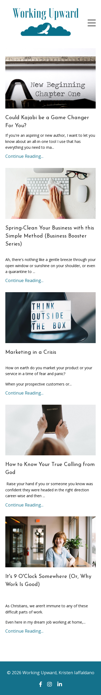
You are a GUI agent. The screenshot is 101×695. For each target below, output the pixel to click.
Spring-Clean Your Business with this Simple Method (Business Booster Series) (49, 236)
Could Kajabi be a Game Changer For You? (47, 121)
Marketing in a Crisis (30, 352)
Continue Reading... (24, 156)
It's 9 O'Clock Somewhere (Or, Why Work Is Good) (48, 580)
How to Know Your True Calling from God (50, 468)
